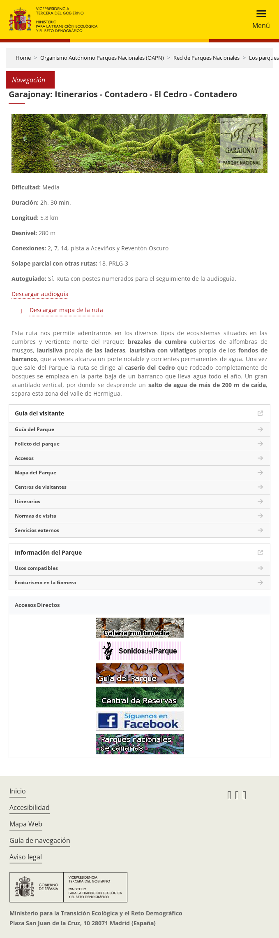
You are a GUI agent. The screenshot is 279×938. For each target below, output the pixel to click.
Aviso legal (25, 856)
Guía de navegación (39, 840)
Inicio (17, 791)
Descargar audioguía (40, 294)
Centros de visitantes (41, 486)
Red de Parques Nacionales (206, 57)
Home (23, 57)
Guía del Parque (34, 429)
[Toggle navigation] (258, 19)
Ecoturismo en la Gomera (45, 582)
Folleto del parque (37, 443)
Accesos (24, 458)
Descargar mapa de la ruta (66, 310)
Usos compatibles (36, 568)
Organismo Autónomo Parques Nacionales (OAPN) (102, 57)
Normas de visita (35, 515)
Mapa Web (25, 823)
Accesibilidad (29, 807)
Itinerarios (27, 501)
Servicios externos (37, 530)
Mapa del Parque (35, 472)
